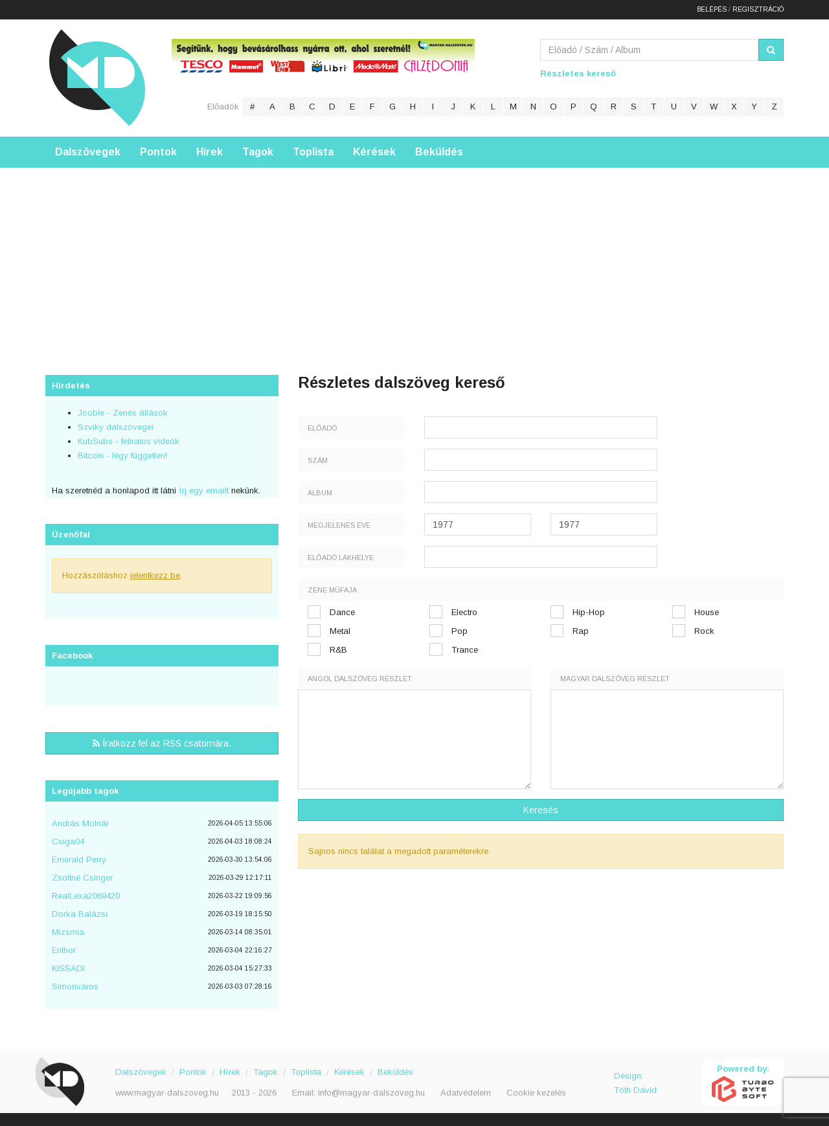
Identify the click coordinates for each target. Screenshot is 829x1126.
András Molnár (80, 823)
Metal (340, 631)
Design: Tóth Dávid (635, 1083)
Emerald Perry (79, 859)
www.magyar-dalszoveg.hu (167, 1093)
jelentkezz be (155, 575)
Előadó (322, 428)
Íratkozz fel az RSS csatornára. (162, 743)
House (706, 612)
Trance (464, 650)
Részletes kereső (578, 73)
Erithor (64, 950)
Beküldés (439, 151)
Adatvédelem (465, 1093)
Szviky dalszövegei (115, 427)
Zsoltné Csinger (82, 878)
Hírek (209, 151)
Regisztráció (758, 9)
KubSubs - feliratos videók (128, 441)
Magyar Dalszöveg (97, 77)
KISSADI (68, 968)
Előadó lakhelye (341, 557)
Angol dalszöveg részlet (360, 678)
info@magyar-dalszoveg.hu (371, 1093)
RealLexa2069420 (86, 896)
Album (320, 493)
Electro (464, 612)
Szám (318, 460)
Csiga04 (68, 841)
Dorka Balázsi (80, 914)
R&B (338, 650)
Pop (459, 631)
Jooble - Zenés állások (123, 413)
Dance (342, 612)
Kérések (374, 151)
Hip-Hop (589, 612)
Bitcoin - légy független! (122, 455)
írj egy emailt (202, 490)
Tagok (257, 151)
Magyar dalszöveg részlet (615, 678)
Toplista (313, 151)
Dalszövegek (87, 151)
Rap (581, 631)
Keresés (540, 810)
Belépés (712, 9)
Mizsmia (68, 932)
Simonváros (75, 986)
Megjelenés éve (339, 525)
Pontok (158, 151)
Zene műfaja (332, 590)
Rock (704, 631)
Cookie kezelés (536, 1093)
